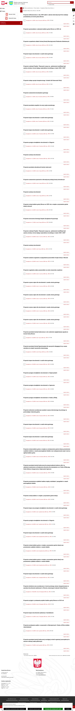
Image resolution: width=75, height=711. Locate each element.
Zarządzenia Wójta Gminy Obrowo (47, 8)
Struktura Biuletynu (35, 698)
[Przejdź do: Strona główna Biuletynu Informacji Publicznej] (23, 8)
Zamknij (67, 709)
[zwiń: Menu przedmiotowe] (21, 11)
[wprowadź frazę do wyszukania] (58, 2)
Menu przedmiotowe (29, 8)
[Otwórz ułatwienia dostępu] (73, 9)
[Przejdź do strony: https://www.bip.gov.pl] (73, 12)
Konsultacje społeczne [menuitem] (5, 136)
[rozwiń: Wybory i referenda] (21, 141)
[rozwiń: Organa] (21, 17)
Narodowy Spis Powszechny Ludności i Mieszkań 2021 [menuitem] (10, 146)
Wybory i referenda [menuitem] (4, 140)
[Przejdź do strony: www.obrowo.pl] (73, 15)
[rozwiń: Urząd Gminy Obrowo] (21, 20)
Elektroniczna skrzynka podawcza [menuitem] (7, 133)
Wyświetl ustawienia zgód (35, 709)
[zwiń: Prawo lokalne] (21, 23)
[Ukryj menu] (21, 8)
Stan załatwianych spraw (12, 698)
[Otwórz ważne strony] (73, 18)
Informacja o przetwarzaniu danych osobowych (15, 709)
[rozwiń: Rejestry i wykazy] (21, 116)
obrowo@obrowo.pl (42, 674)
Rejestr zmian (65, 698)
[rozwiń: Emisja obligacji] (21, 119)
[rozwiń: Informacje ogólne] (21, 14)
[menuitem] (11, 14)
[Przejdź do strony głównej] (14, 3)
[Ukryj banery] (21, 154)
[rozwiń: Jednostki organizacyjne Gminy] (21, 64)
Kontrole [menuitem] (2, 151)
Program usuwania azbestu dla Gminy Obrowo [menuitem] (10, 138)
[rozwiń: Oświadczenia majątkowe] (21, 80)
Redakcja (43, 698)
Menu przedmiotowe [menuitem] (5, 10)
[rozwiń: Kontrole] (21, 151)
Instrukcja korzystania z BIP (54, 698)
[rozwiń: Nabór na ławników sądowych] (21, 143)
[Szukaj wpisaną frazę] (72, 2)
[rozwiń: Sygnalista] (21, 149)
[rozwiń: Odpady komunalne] (21, 113)
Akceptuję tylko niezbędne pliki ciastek (53, 709)
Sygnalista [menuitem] (3, 149)
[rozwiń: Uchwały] (21, 30)
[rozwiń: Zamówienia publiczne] (21, 70)
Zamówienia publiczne (24, 698)
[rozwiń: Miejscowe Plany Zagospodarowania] (21, 93)
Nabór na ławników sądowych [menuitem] (6, 143)
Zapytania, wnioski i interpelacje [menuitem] (7, 131)
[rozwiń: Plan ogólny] (21, 96)
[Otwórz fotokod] (73, 24)
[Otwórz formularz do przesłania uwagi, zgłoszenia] (73, 21)
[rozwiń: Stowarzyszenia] (21, 110)
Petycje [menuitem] (2, 129)
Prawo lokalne (36, 8)
